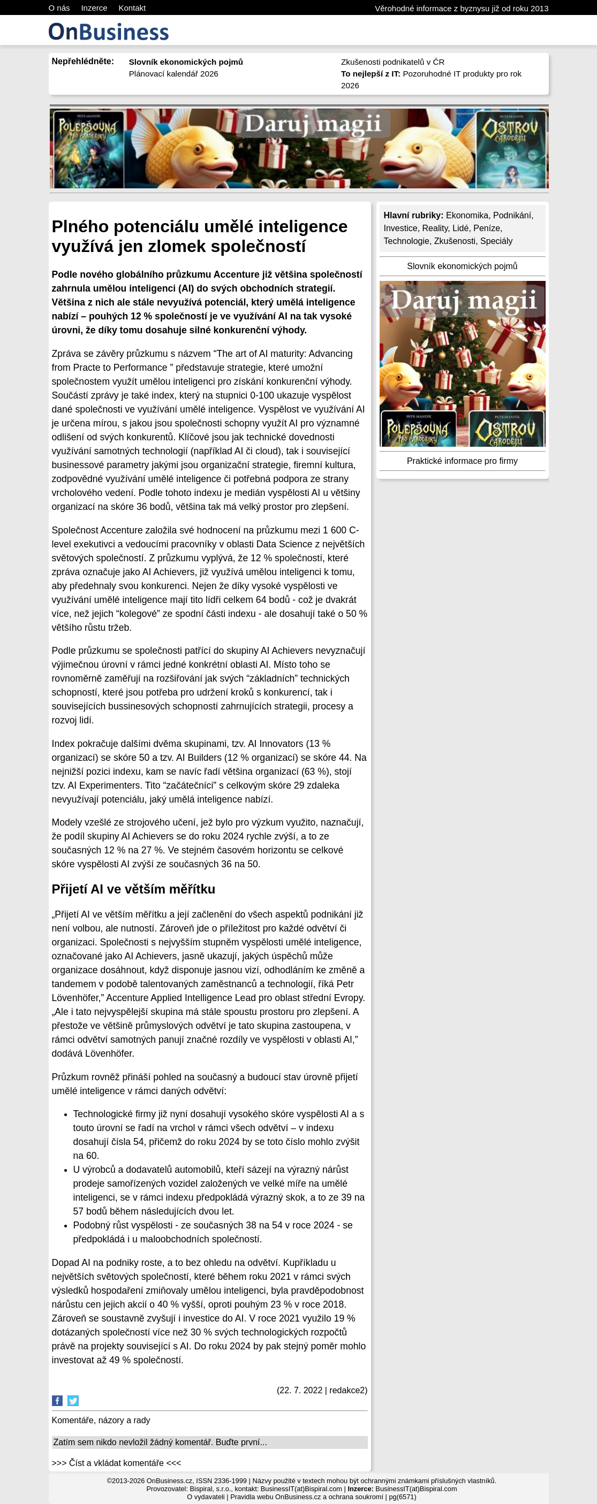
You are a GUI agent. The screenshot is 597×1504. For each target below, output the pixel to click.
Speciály (496, 241)
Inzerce (94, 7)
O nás (59, 7)
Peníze (486, 228)
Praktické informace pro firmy (462, 460)
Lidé (460, 228)
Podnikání (512, 215)
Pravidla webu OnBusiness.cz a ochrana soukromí (306, 1497)
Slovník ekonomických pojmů (462, 266)
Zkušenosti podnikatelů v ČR (392, 61)
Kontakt (132, 7)
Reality (435, 228)
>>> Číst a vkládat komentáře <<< (117, 1463)
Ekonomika (467, 215)
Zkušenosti (454, 241)
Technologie (406, 241)
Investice (401, 228)
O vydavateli (205, 1497)
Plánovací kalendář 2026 (173, 73)
